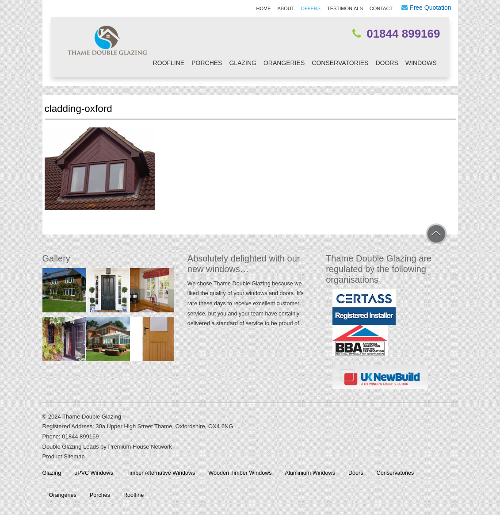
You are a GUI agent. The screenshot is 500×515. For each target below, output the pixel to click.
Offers (311, 8)
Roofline (169, 62)
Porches (206, 62)
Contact (381, 8)
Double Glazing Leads (70, 446)
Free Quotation (430, 7)
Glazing (242, 62)
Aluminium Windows (310, 473)
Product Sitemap (63, 456)
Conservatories (340, 62)
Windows (421, 62)
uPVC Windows (93, 473)
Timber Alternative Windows (160, 473)
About (286, 8)
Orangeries (284, 62)
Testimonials (345, 8)
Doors (386, 62)
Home (263, 8)
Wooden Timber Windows (239, 473)
